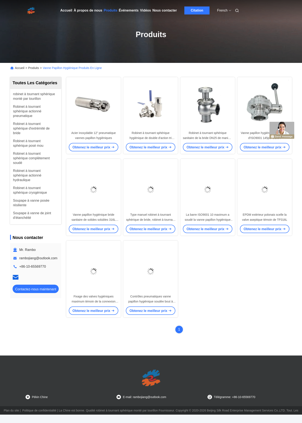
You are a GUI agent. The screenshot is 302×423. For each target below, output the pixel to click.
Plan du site (11, 410)
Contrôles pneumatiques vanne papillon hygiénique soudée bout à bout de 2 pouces (150, 301)
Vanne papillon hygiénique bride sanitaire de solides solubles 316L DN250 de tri (94, 219)
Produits (110, 10)
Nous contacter (164, 10)
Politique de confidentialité (39, 410)
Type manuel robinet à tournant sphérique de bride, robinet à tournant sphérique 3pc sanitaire (150, 219)
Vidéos (145, 10)
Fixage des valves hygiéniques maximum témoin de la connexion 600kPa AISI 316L (94, 301)
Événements (128, 10)
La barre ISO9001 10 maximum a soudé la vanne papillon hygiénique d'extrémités (208, 219)
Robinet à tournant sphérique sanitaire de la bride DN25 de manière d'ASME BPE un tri (207, 138)
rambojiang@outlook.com (38, 258)
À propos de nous (88, 10)
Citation (197, 10)
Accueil (66, 10)
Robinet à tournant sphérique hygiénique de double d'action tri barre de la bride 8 (151, 138)
